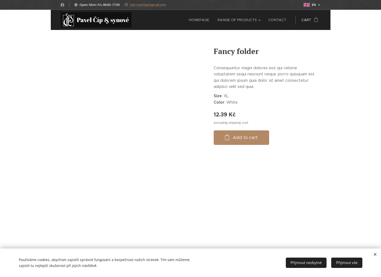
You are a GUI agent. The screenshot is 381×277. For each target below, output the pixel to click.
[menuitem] (201, 20)
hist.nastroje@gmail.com (148, 4)
